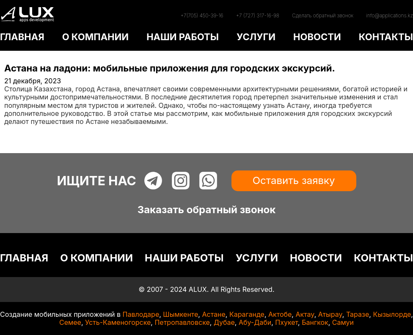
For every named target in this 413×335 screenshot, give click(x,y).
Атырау (330, 314)
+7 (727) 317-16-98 (257, 15)
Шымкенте (180, 314)
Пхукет (286, 322)
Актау (304, 314)
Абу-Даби (255, 322)
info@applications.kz (389, 15)
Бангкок (315, 322)
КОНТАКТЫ (386, 36)
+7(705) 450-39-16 (201, 15)
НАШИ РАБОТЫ (182, 36)
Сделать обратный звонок (322, 15)
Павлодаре (141, 314)
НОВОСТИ (317, 36)
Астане (213, 314)
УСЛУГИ (256, 36)
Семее (70, 322)
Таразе (357, 314)
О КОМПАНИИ (95, 36)
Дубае (224, 322)
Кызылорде (392, 314)
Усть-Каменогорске (118, 322)
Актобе (280, 314)
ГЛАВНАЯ (22, 36)
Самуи (343, 322)
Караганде (246, 314)
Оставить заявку (294, 180)
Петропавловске (181, 322)
